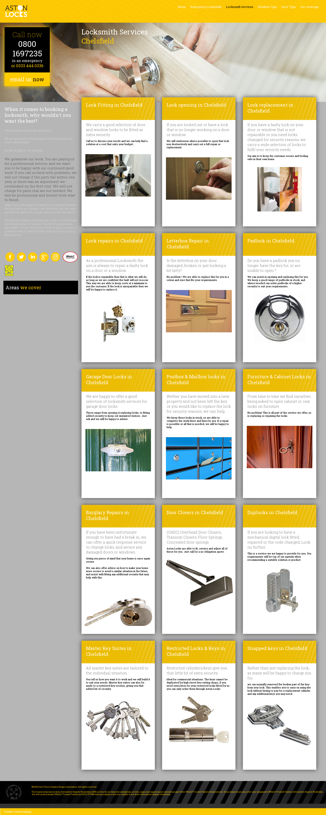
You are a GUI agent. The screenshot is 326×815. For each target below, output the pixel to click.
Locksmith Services (239, 7)
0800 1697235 (27, 48)
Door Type (288, 7)
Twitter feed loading (17, 811)
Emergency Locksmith (205, 7)
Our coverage (309, 7)
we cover (23, 287)
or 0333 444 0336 (27, 65)
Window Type (267, 7)
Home (182, 7)
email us (27, 79)
